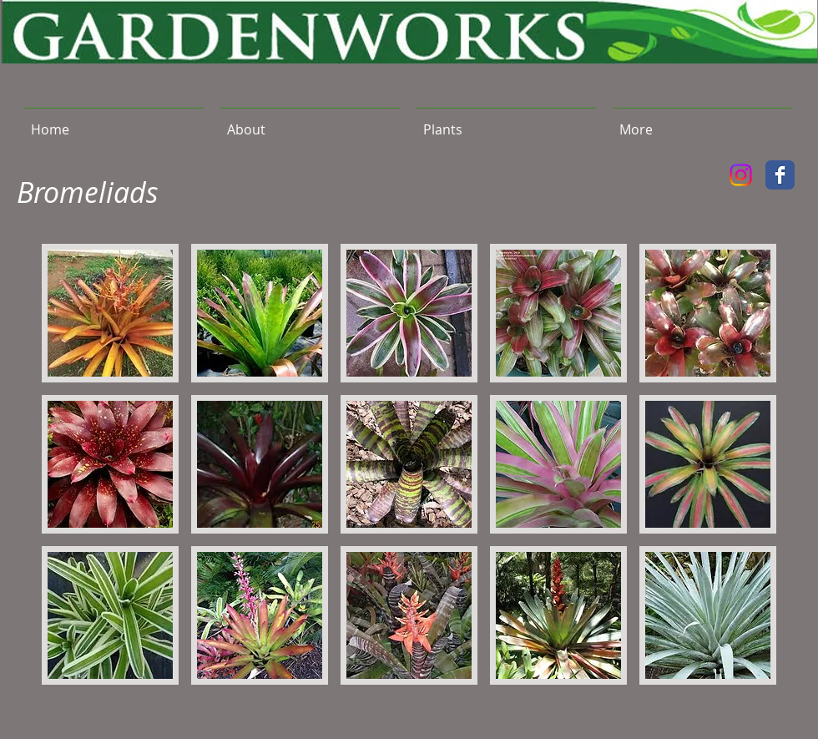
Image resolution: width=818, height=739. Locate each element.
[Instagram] (740, 175)
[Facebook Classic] (780, 175)
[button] (506, 122)
